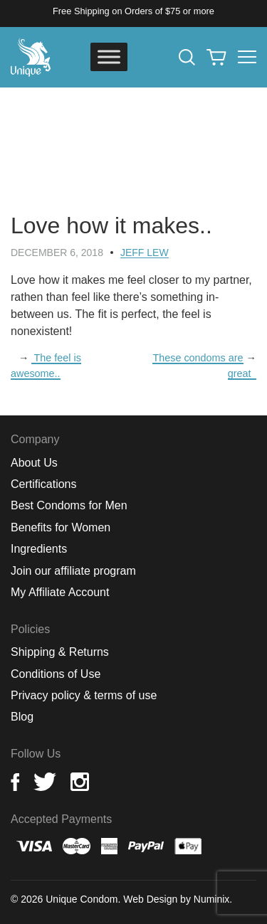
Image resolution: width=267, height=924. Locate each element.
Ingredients (39, 549)
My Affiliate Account (60, 592)
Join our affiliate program (73, 571)
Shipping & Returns (60, 652)
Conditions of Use (55, 674)
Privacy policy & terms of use (84, 695)
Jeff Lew (144, 252)
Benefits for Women (60, 527)
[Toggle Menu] (109, 56)
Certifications (43, 484)
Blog (22, 717)
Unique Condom (81, 899)
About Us (34, 463)
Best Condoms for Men (69, 505)
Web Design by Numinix (176, 899)
